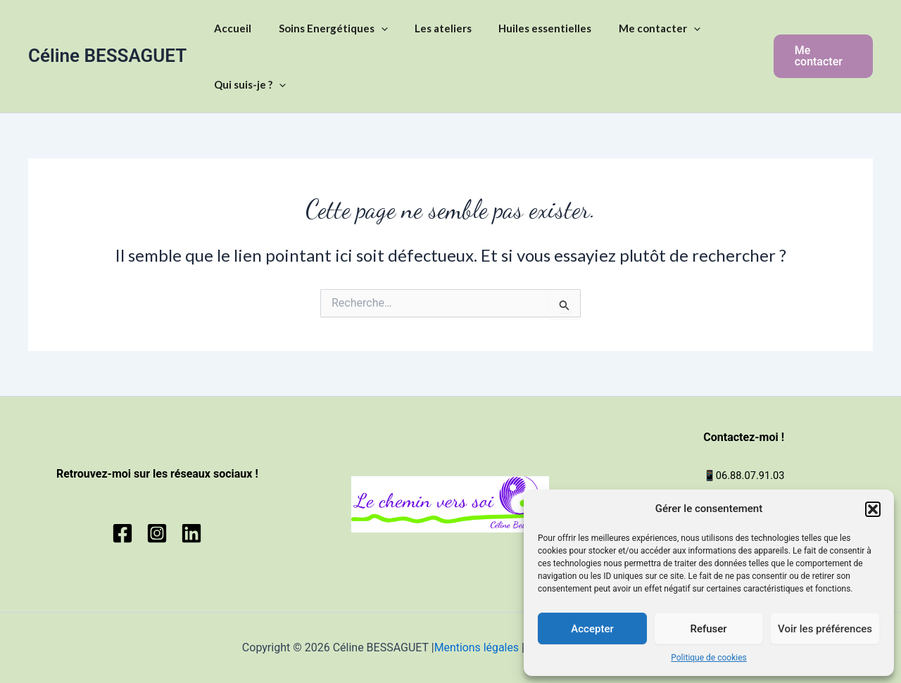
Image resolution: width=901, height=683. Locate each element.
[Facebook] (122, 533)
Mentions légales (475, 647)
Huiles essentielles (524, 28)
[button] (873, 509)
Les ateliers (428, 28)
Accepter (592, 629)
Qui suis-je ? (247, 84)
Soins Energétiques (324, 28)
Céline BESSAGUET (107, 55)
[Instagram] (157, 533)
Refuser (708, 629)
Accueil (229, 28)
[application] (372, 28)
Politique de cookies (708, 658)
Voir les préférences (825, 629)
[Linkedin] (191, 533)
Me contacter (633, 28)
